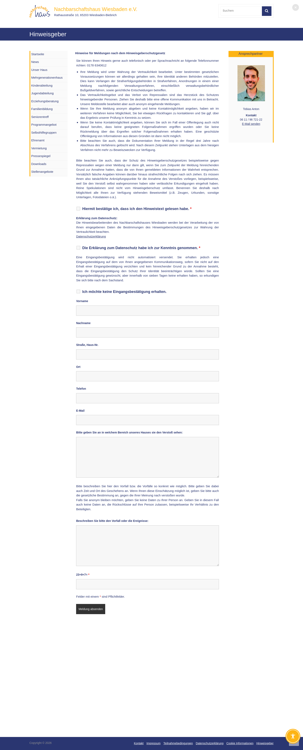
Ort (78, 366)
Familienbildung (42, 109)
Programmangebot (44, 124)
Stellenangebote (42, 171)
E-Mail (80, 410)
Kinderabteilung (42, 85)
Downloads (38, 164)
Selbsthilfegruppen (44, 132)
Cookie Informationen (239, 743)
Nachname (83, 323)
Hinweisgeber (265, 743)
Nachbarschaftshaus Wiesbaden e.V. (95, 9)
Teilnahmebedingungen (178, 743)
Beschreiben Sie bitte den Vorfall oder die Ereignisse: (112, 520)
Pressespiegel (40, 156)
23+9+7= (82, 574)
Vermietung (39, 148)
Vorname (82, 301)
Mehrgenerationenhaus (47, 77)
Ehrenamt (38, 140)
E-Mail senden (251, 123)
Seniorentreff (40, 117)
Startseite (37, 54)
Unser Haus (39, 69)
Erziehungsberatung (45, 101)
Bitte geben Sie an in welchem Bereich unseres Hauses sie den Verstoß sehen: (129, 432)
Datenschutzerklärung (91, 236)
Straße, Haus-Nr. (87, 344)
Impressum (154, 743)
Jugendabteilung (42, 93)
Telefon (81, 388)
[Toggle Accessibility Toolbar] (293, 738)
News (35, 62)
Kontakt (138, 743)
